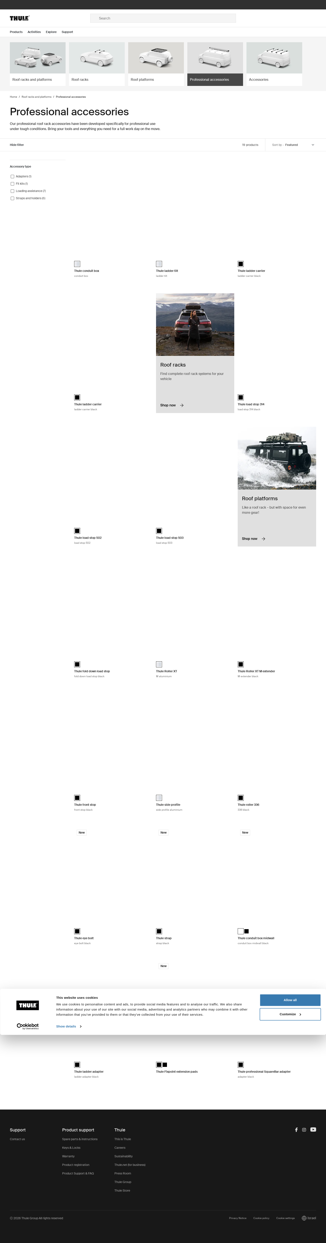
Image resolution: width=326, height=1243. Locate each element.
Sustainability (123, 1156)
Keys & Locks (71, 1148)
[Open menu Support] (70, 32)
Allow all (290, 1208)
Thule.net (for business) (129, 1165)
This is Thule (122, 1139)
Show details (66, 1234)
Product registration (75, 1165)
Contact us (17, 1139)
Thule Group (122, 1182)
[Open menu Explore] (54, 32)
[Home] (50, 18)
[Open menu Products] (19, 32)
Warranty (68, 1156)
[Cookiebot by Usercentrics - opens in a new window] (28, 1234)
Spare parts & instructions (80, 1139)
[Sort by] (300, 145)
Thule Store (122, 1190)
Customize (290, 1222)
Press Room (122, 1173)
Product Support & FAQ (78, 1173)
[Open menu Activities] (37, 32)
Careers (119, 1148)
